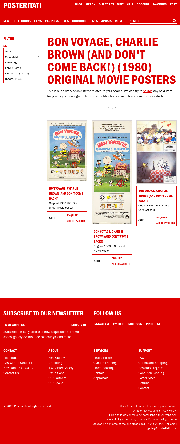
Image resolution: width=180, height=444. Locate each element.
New (6, 21)
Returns (143, 383)
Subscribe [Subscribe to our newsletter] (79, 325)
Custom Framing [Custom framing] (105, 363)
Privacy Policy (167, 410)
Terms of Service (142, 410)
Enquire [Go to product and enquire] (72, 215)
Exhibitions (56, 373)
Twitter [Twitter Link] (118, 324)
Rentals (98, 373)
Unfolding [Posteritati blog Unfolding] (55, 363)
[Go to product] (67, 150)
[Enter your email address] (45, 324)
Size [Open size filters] (6, 46)
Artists (106, 21)
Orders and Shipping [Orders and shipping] (153, 363)
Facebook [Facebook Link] (135, 324)
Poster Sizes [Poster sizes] (146, 378)
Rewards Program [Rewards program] (150, 368)
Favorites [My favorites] (160, 4)
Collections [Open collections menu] (22, 21)
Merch (90, 4)
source (147, 91)
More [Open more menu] (119, 21)
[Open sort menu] (112, 107)
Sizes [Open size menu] (94, 21)
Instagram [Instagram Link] (101, 324)
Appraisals (100, 378)
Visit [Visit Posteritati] (120, 4)
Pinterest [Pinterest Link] (153, 324)
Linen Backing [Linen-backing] (103, 368)
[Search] (174, 20)
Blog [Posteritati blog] (78, 4)
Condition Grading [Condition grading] (151, 373)
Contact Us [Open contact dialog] (11, 373)
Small (8, 51)
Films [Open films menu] (38, 21)
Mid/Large (11, 62)
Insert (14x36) (14, 79)
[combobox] (153, 21)
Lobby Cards (13, 68)
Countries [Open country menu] (79, 21)
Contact (143, 388)
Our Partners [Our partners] (57, 378)
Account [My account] (143, 4)
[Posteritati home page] (22, 5)
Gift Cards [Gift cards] (106, 4)
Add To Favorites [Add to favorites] (76, 220)
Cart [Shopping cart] (173, 4)
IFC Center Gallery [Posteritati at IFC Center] (60, 368)
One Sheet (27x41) (17, 73)
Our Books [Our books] (55, 383)
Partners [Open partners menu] (52, 21)
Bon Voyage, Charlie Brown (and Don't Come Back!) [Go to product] (66, 193)
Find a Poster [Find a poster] (102, 357)
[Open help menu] (130, 4)
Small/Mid (11, 57)
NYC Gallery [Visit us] (56, 357)
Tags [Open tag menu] (65, 21)
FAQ (141, 357)
